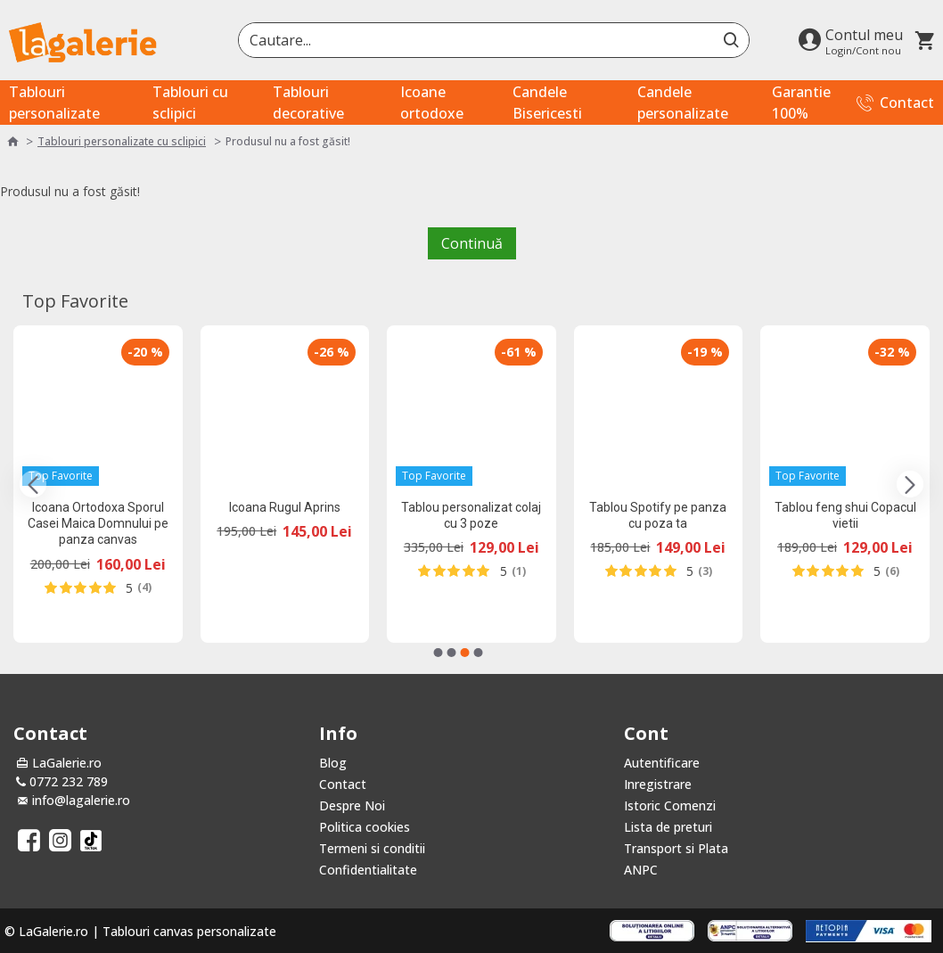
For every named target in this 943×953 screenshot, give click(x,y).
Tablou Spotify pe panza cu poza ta (657, 515)
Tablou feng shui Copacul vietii (845, 515)
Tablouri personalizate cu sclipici (121, 141)
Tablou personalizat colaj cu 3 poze (471, 515)
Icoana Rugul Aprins (284, 507)
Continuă (472, 243)
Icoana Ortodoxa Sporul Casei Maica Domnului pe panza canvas (98, 523)
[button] (33, 484)
